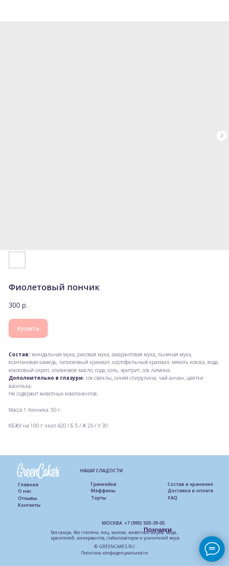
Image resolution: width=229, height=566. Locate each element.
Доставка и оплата (190, 490)
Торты (98, 497)
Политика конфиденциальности (114, 553)
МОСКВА (112, 523)
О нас (25, 491)
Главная (28, 484)
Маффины (103, 490)
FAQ (172, 497)
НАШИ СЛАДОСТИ (101, 470)
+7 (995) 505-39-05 (144, 523)
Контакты (29, 505)
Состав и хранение (190, 484)
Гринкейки (103, 484)
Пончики (158, 529)
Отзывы (27, 498)
